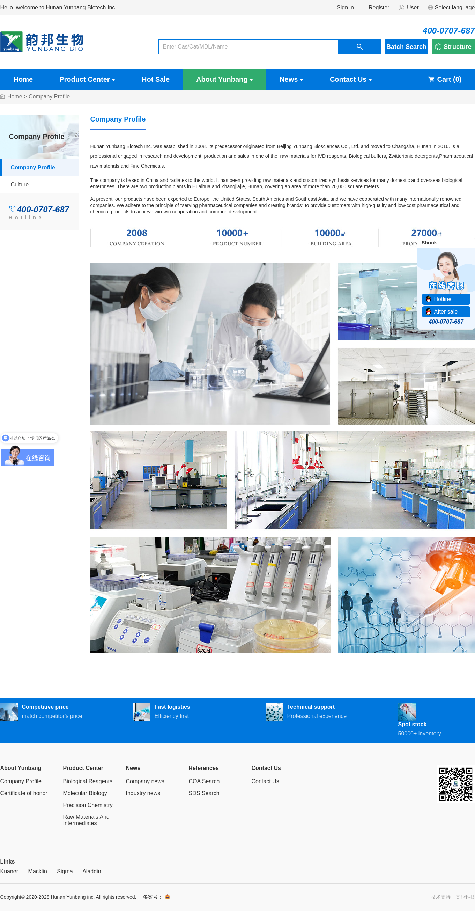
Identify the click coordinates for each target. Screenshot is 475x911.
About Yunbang (224, 79)
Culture (20, 185)
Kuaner (9, 871)
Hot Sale (156, 79)
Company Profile (33, 167)
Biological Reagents (87, 781)
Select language (451, 7)
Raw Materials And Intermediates (86, 820)
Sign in (345, 7)
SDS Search (204, 793)
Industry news (143, 793)
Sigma (65, 871)
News (291, 79)
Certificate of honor (23, 793)
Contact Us (351, 79)
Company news (145, 781)
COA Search (204, 781)
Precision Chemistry (88, 805)
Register (379, 7)
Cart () (444, 79)
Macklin (37, 871)
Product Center (87, 79)
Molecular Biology (85, 793)
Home (23, 79)
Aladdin (91, 871)
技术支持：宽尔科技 (453, 897)
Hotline (26, 217)
